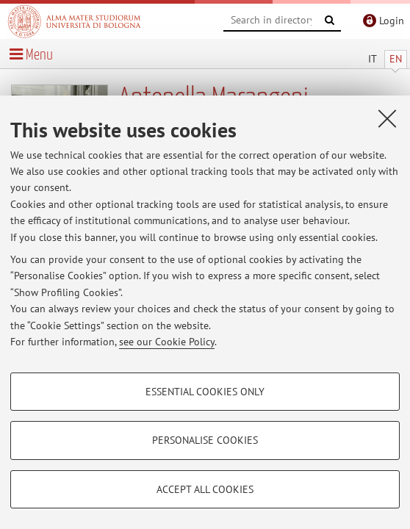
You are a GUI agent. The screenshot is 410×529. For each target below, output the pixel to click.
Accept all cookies (205, 489)
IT (372, 58)
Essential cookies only (205, 391)
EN (395, 58)
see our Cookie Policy (167, 341)
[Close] (387, 118)
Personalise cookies (205, 440)
